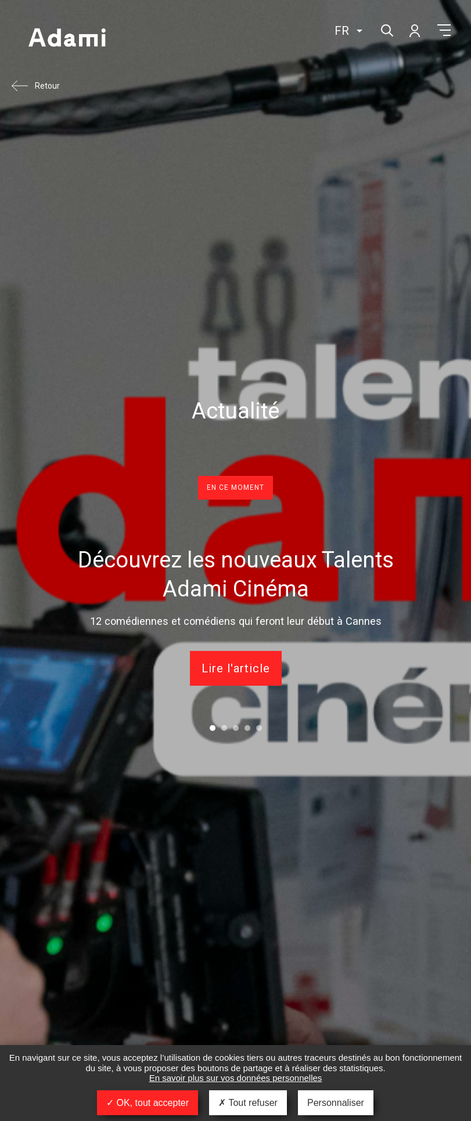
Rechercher (386, 29)
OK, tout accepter (147, 1103)
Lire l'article (236, 668)
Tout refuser (248, 1103)
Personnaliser (335, 1103)
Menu (444, 30)
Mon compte (414, 30)
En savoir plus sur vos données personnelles (235, 1078)
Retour (47, 85)
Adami (67, 39)
